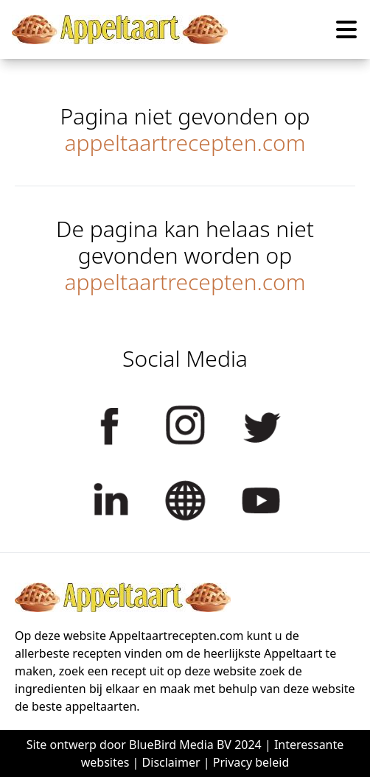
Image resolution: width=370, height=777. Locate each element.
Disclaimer (171, 762)
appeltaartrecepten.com (184, 142)
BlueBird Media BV (180, 744)
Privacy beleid (251, 762)
